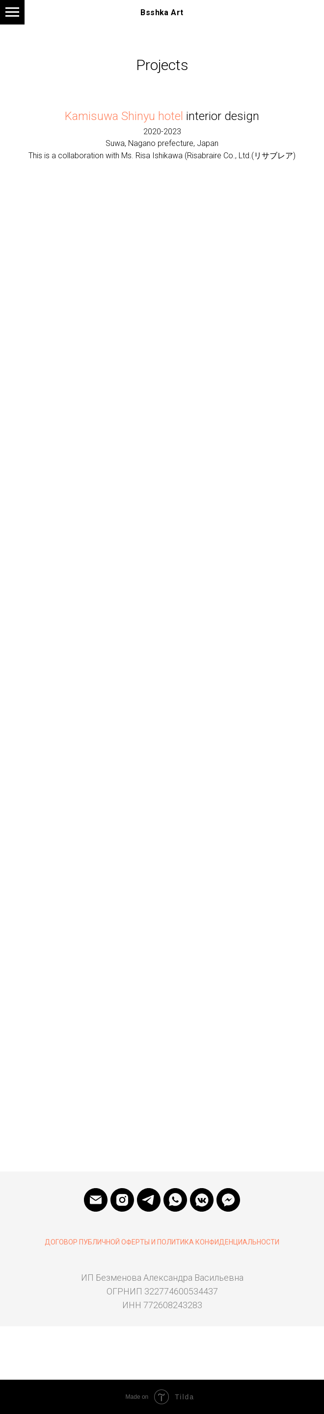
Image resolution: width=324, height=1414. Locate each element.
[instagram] (122, 1200)
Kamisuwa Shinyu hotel (124, 116)
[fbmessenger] (228, 1200)
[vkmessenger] (202, 1200)
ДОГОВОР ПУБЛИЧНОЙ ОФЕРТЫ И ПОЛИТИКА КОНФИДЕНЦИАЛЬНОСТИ (162, 1242)
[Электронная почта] (96, 1200)
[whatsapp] (175, 1200)
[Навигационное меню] (12, 12)
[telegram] (149, 1200)
